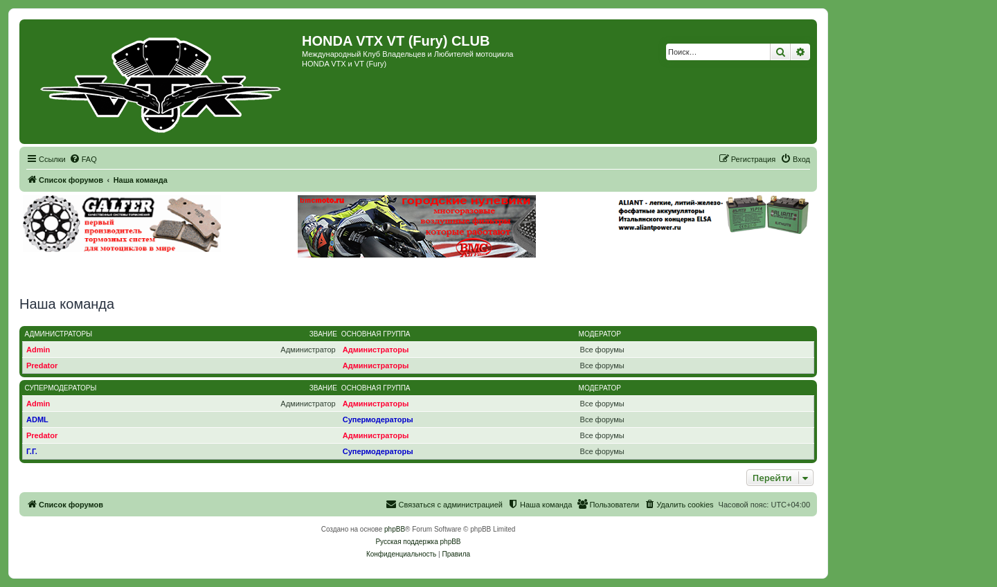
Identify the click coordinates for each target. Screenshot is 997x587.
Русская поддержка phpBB (417, 541)
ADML (37, 419)
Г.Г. (31, 451)
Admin (38, 349)
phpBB (394, 529)
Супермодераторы (61, 388)
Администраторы (59, 334)
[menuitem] (83, 159)
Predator (41, 365)
